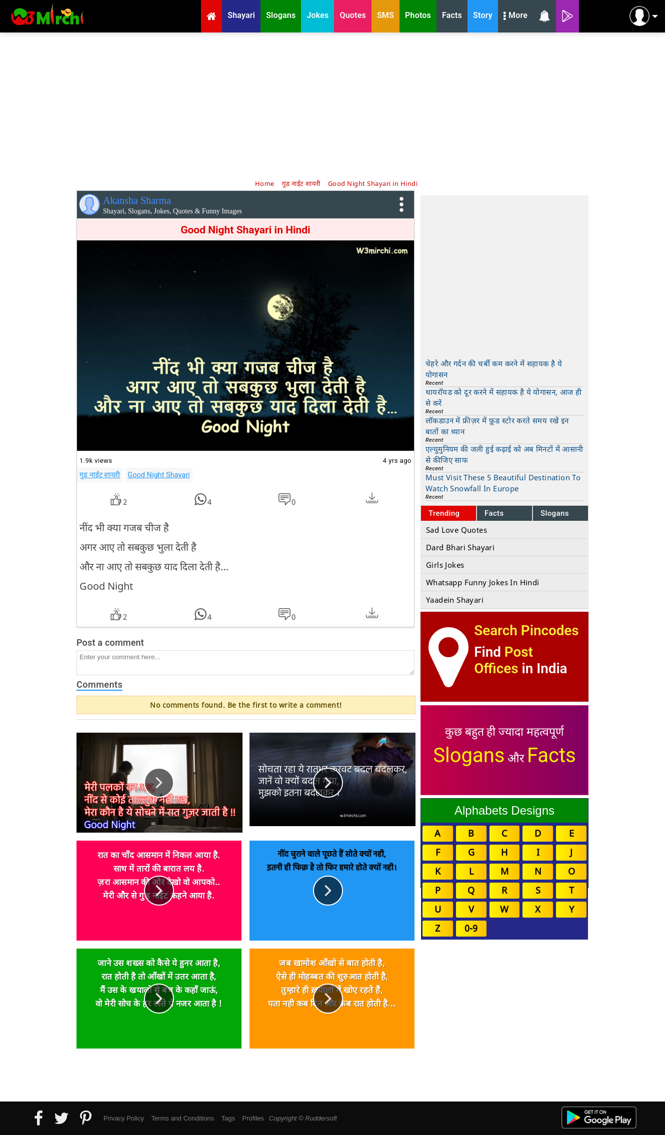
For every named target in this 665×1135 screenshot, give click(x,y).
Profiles (253, 1118)
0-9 (471, 928)
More (516, 16)
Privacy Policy (124, 1118)
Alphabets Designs (504, 810)
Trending (444, 513)
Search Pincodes (526, 630)
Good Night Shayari (159, 474)
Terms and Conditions (182, 1118)
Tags (228, 1118)
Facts (494, 513)
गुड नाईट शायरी (100, 474)
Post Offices (503, 660)
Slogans (554, 513)
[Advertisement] (332, 105)
